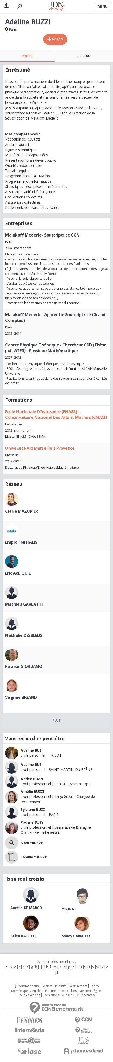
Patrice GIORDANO (23, 666)
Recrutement (78, 986)
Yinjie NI (69, 908)
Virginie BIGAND (21, 697)
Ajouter (57, 38)
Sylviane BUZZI (33, 809)
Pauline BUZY (32, 822)
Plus (56, 720)
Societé (95, 986)
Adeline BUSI (31, 750)
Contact (46, 986)
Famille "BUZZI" (34, 856)
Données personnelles (26, 991)
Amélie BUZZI (32, 791)
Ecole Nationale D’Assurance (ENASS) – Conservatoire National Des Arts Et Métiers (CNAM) (56, 414)
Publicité (60, 986)
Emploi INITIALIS (21, 542)
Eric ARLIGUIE (18, 573)
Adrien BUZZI (32, 778)
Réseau (83, 55)
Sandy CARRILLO (76, 935)
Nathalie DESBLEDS (23, 635)
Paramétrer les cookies (61, 991)
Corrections (51, 995)
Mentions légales (90, 991)
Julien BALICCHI (23, 935)
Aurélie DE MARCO (26, 907)
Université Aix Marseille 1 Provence (39, 448)
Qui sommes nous (26, 986)
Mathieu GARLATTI (24, 604)
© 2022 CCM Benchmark (78, 995)
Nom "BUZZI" (32, 842)
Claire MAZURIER (21, 511)
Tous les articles (29, 995)
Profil (27, 55)
